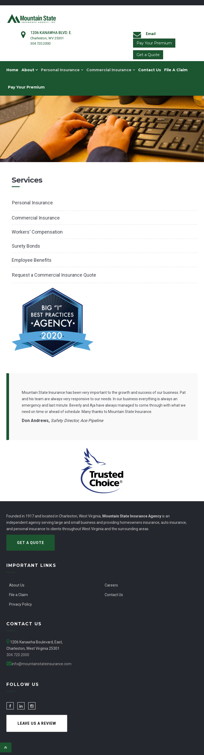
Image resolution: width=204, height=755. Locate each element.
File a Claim (18, 595)
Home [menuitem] (12, 70)
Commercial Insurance (36, 218)
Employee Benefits (32, 260)
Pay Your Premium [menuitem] (26, 87)
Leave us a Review (37, 723)
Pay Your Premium (154, 43)
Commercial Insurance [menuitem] (110, 70)
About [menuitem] (30, 70)
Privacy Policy (20, 604)
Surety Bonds (26, 246)
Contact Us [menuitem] (149, 70)
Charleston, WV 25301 (47, 38)
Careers (111, 585)
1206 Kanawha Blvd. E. (51, 33)
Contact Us (114, 595)
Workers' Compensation (37, 232)
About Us (16, 585)
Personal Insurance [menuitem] (62, 70)
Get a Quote (148, 54)
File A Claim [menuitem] (176, 70)
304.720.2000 (40, 43)
